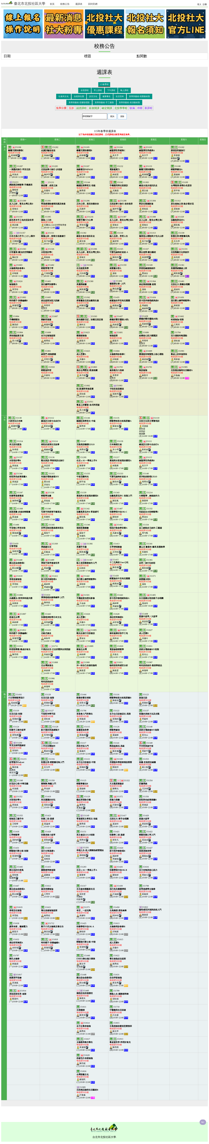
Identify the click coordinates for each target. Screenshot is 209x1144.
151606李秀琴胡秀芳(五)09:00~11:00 (148, 339)
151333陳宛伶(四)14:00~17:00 (119, 479)
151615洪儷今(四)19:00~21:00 (119, 944)
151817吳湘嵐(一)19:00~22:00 (18, 980)
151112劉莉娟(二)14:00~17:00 (51, 423)
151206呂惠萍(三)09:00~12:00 (87, 206)
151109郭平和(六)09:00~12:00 (181, 187)
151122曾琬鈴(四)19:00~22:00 (120, 716)
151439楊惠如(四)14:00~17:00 (120, 581)
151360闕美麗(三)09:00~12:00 (85, 286)
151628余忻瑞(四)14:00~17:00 (119, 619)
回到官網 (92, 4)
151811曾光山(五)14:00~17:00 (149, 651)
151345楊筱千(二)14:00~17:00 (52, 530)
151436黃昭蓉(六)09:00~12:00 (181, 302)
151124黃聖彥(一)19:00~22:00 (18, 732)
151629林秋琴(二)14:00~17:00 (50, 635)
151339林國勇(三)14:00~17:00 (87, 498)
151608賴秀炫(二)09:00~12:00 (50, 337)
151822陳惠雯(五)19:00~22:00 (150, 912)
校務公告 (65, 4)
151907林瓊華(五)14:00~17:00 (150, 667)
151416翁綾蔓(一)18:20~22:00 (17, 700)
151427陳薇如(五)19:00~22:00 (148, 853)
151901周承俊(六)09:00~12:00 (180, 356)
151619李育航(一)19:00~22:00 (18, 912)
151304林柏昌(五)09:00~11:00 (148, 206)
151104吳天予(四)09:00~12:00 (119, 152)
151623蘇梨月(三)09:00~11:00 (85, 337)
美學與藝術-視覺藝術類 (139, 96)
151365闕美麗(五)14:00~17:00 (148, 565)
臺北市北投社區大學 (23, 3)
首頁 (52, 4)
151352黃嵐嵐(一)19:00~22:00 (18, 802)
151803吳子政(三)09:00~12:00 (87, 372)
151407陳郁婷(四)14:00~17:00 (119, 514)
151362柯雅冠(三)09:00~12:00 (87, 302)
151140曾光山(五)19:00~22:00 (149, 732)
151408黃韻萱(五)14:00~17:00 (148, 619)
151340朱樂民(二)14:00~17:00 (51, 514)
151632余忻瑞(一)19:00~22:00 (18, 944)
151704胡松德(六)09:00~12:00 (180, 337)
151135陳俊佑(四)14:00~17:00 (120, 423)
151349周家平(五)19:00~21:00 (148, 748)
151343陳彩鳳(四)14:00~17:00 (121, 498)
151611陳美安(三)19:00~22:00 (85, 1012)
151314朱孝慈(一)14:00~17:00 (18, 446)
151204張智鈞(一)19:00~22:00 (18, 748)
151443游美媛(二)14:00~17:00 (51, 619)
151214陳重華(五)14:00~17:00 (149, 498)
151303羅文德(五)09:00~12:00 (148, 187)
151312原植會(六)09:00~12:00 (182, 206)
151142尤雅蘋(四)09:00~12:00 (119, 187)
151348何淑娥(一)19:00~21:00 (18, 785)
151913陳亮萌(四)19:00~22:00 (120, 1044)
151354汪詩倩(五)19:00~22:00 (148, 785)
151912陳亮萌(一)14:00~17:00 (19, 651)
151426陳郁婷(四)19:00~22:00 (119, 872)
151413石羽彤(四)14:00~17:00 (119, 549)
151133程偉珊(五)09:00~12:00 (148, 171)
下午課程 (111, 90)
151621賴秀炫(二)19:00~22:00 (50, 912)
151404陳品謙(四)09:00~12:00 (119, 286)
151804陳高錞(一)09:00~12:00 (18, 321)
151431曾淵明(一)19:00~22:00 (18, 853)
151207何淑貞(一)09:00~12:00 (19, 171)
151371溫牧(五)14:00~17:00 (148, 581)
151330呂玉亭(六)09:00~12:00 (180, 238)
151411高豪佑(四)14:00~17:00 (119, 530)
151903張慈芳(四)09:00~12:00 (119, 391)
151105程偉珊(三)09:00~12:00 (85, 152)
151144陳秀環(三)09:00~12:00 (86, 187)
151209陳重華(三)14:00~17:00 (86, 462)
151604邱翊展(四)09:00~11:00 (119, 356)
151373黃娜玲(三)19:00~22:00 (85, 912)
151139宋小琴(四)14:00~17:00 (119, 446)
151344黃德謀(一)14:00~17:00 (18, 479)
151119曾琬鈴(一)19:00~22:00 (18, 716)
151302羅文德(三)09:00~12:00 (85, 238)
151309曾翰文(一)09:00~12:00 (21, 206)
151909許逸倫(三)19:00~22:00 (87, 1092)
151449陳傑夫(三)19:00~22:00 (85, 996)
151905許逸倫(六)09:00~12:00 (182, 372)
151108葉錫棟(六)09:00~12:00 (180, 171)
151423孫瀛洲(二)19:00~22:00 (50, 821)
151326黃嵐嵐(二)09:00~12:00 (50, 254)
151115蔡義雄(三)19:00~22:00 (85, 732)
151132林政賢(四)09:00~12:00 (119, 171)
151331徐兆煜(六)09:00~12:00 (180, 254)
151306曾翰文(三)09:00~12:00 (88, 254)
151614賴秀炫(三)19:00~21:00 (85, 1028)
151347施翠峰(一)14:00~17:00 (18, 498)
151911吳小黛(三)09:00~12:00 (88, 407)
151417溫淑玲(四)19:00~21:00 (119, 821)
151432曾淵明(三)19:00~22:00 (86, 944)
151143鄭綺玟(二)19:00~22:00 (50, 748)
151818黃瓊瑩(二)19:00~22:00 (50, 944)
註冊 (205, 4)
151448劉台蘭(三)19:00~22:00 (85, 980)
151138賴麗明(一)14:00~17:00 (17, 423)
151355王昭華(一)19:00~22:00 (18, 821)
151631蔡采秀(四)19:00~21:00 (119, 980)
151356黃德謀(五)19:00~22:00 (148, 802)
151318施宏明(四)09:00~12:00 (119, 238)
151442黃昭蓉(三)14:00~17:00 (86, 581)
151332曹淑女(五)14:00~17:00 (148, 514)
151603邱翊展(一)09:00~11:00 (18, 270)
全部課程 (85, 90)
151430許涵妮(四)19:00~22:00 (119, 891)
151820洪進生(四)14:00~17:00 (119, 651)
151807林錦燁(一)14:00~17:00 (18, 619)
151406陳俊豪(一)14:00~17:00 (18, 530)
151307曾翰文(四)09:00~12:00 (121, 222)
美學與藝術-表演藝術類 (129, 102)
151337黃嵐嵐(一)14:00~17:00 (18, 462)
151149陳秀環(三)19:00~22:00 (87, 821)
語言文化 (93, 96)
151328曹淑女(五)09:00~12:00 (148, 270)
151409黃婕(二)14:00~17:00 (50, 565)
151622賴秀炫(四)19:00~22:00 (119, 961)
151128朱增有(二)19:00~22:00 (50, 732)
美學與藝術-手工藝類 (104, 102)
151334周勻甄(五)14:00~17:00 (150, 530)
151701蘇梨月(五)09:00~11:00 (148, 372)
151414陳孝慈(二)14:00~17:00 (52, 600)
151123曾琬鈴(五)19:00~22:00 (148, 700)
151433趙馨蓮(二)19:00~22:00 (50, 872)
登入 (199, 4)
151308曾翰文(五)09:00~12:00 (151, 222)
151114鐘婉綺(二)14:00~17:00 (50, 446)
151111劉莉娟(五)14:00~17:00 (149, 446)
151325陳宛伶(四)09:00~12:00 (119, 254)
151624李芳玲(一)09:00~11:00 (18, 286)
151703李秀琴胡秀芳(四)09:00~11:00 (119, 374)
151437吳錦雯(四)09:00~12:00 (119, 321)
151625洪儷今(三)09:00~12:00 (85, 356)
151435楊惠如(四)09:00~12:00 (120, 302)
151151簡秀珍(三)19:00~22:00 (85, 837)
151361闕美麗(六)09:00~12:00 (180, 270)
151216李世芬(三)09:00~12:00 (85, 222)
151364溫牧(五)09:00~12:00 (148, 286)
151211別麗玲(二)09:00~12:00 (50, 187)
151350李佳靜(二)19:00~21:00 (50, 785)
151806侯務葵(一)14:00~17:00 (20, 600)
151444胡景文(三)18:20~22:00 (85, 700)
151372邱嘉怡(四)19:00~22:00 (119, 802)
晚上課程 (124, 90)
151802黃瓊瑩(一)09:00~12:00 (18, 302)
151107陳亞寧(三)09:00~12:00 (85, 171)
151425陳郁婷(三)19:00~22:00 (85, 928)
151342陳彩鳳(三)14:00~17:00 (87, 514)
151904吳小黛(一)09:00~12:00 (18, 337)
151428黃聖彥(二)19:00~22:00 (50, 837)
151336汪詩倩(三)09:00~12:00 (85, 270)
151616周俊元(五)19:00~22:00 (148, 872)
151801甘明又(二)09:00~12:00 (50, 356)
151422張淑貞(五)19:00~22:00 (148, 837)
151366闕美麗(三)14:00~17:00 (85, 549)
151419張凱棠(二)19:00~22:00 (50, 802)
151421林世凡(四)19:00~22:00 (119, 837)
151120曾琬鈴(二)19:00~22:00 (50, 700)
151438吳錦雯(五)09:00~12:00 (148, 321)
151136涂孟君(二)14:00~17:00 (52, 462)
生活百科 (120, 96)
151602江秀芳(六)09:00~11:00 (180, 321)
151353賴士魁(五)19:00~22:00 (148, 764)
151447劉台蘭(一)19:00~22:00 (18, 891)
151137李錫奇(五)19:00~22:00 (149, 716)
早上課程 (98, 90)
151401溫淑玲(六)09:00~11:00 (180, 286)
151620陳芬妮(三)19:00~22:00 (85, 1060)
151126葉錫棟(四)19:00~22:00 (119, 732)
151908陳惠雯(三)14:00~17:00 (86, 667)
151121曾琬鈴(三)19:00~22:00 (86, 764)
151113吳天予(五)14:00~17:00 (148, 462)
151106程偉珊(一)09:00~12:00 (17, 152)
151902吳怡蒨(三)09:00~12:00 (85, 391)
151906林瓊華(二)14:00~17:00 (50, 683)
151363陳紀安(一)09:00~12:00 (20, 254)
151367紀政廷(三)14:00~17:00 (86, 565)
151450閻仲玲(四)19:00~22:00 (119, 912)
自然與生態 (79, 96)
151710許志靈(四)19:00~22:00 (119, 1012)
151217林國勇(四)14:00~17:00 (120, 462)
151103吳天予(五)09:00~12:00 (148, 152)
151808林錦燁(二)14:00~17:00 (50, 667)
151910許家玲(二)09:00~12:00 (50, 372)
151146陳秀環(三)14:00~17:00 (86, 423)
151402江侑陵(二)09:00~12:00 (50, 270)
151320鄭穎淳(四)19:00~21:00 (121, 764)
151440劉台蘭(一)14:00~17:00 (18, 565)
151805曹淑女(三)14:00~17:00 (86, 635)
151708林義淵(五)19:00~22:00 (148, 891)
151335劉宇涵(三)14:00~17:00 (85, 479)
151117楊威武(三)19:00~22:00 (85, 748)
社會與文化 (63, 96)
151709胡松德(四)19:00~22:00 (119, 996)
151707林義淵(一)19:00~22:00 (18, 961)
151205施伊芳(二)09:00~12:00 (51, 171)
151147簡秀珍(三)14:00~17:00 (85, 446)
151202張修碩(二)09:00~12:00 (50, 152)
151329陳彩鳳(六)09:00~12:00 (180, 222)
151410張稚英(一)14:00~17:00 (18, 549)
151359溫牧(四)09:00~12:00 (119, 270)
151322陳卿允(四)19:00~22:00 (120, 785)
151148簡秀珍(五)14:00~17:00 (148, 479)
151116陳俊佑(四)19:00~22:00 (120, 699)
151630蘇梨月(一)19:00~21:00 (18, 928)
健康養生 (106, 96)
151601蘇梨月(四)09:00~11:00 (119, 337)
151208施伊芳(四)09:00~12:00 (121, 206)
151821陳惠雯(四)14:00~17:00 (119, 667)
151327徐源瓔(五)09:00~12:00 (148, 254)
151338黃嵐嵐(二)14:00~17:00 (50, 498)
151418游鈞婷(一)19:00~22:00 (18, 837)
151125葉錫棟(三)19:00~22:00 (85, 785)
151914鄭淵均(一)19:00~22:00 (18, 996)
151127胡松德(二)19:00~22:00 (50, 716)
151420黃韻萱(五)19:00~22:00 (148, 821)
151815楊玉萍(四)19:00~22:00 (121, 1028)
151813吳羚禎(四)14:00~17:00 (119, 635)
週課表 (78, 4)
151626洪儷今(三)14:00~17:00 (85, 619)
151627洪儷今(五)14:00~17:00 (148, 635)
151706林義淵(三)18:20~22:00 (85, 716)
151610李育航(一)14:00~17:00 (18, 581)
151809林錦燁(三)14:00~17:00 (85, 651)
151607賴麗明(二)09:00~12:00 (50, 321)
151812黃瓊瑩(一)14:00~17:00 (18, 635)
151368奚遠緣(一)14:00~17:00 (19, 514)
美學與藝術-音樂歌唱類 (79, 102)
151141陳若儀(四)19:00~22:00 (119, 748)
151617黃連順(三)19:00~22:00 (85, 1044)
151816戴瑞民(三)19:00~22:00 (85, 1076)
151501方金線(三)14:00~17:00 (85, 600)
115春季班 (104, 84)
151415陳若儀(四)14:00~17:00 (119, 565)
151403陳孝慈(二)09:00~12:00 (50, 286)
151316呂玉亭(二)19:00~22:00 (52, 764)
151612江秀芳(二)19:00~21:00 (50, 891)
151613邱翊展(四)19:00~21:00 (119, 928)
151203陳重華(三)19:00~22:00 (86, 872)
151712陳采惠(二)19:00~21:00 (52, 928)
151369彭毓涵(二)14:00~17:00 (50, 549)
